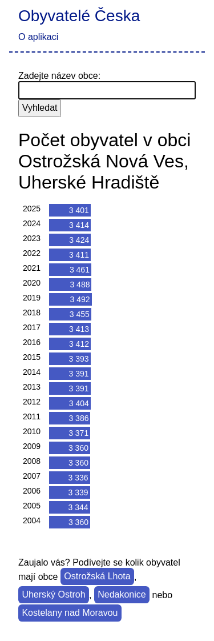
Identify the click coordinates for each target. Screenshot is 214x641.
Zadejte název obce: (59, 76)
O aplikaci (38, 37)
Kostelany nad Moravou (70, 613)
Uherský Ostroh (53, 595)
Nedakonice (122, 595)
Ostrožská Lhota (97, 577)
